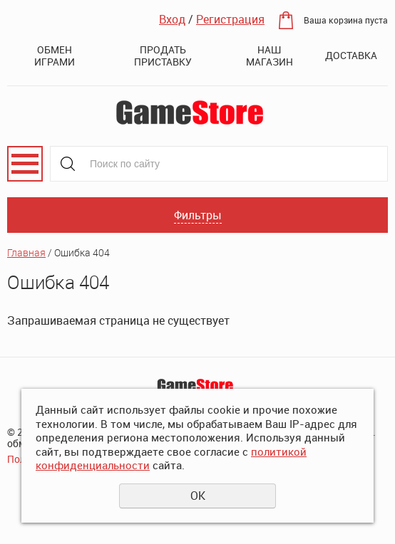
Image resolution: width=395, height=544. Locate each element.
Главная (26, 252)
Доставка (351, 55)
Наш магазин (269, 55)
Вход (172, 19)
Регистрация (230, 19)
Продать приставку (163, 55)
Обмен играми (54, 55)
